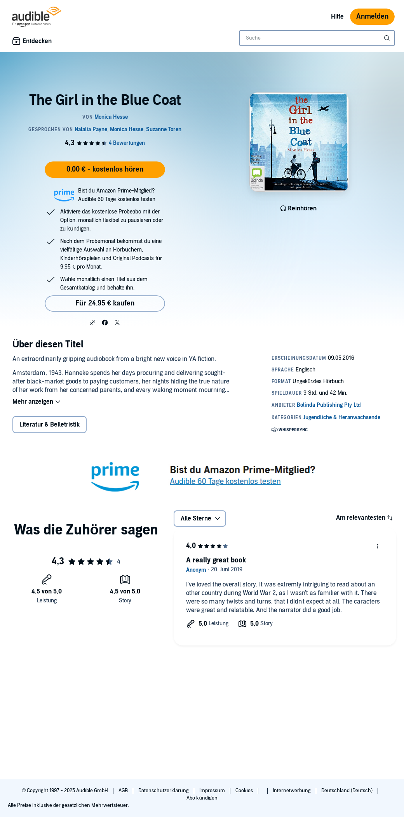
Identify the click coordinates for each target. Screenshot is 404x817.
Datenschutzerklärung (164, 791)
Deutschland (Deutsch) (347, 791)
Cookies (244, 791)
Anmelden (372, 16)
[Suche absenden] (388, 38)
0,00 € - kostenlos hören (104, 169)
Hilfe (337, 17)
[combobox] (317, 38)
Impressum (212, 791)
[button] (92, 322)
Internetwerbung (292, 791)
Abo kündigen (201, 798)
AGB (123, 791)
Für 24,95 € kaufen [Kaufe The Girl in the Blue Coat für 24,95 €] (104, 303)
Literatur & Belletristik (49, 424)
